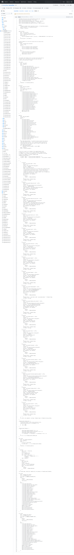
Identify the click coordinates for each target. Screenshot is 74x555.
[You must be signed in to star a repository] (69, 5)
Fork (62, 5)
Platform (7, 1)
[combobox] (9, 15)
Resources (17, 1)
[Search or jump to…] (53, 2)
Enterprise (30, 1)
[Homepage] (2, 2)
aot (33, 11)
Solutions (12, 1)
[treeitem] (8, 31)
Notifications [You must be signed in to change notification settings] (55, 5)
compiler (29, 11)
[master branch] (7, 13)
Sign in (64, 1)
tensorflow (5, 5)
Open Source (24, 1)
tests (36, 11)
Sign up (68, 1)
